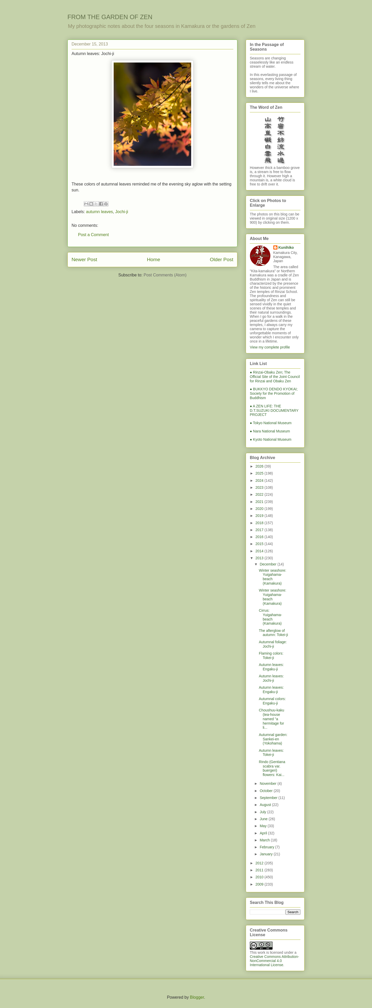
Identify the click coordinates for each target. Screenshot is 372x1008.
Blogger (197, 997)
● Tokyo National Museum (271, 423)
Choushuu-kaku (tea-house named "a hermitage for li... (271, 719)
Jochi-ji (121, 212)
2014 (260, 551)
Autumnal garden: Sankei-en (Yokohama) (273, 739)
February (267, 847)
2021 (260, 502)
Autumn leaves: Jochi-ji (271, 678)
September (269, 798)
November (268, 783)
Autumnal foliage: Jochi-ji (273, 644)
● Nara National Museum (270, 431)
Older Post (221, 259)
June (264, 819)
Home (153, 259)
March (265, 840)
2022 (260, 494)
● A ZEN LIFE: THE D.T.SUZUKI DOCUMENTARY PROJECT (274, 410)
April (264, 833)
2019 (260, 516)
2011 (260, 870)
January (267, 854)
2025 (260, 473)
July (263, 812)
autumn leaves (99, 212)
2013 (260, 558)
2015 (260, 544)
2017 (260, 530)
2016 (260, 537)
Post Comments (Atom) (165, 275)
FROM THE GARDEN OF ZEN (109, 16)
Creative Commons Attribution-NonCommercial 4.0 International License (274, 961)
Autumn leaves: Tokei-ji (271, 752)
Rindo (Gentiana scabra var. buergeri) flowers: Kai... (272, 768)
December (268, 564)
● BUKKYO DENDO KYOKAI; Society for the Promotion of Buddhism (274, 393)
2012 (260, 863)
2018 (260, 523)
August (266, 805)
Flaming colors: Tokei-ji (271, 655)
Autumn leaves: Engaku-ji (271, 667)
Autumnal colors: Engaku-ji (272, 701)
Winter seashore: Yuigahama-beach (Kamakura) (272, 576)
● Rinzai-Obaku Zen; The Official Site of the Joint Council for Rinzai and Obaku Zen (275, 376)
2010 (260, 877)
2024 (260, 480)
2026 (260, 466)
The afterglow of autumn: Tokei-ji (273, 633)
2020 (260, 509)
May (263, 826)
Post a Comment (93, 234)
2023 (260, 487)
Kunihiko (286, 247)
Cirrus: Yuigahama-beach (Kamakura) (270, 616)
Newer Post (84, 259)
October (267, 791)
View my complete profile (270, 347)
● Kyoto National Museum (270, 439)
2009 (260, 884)
